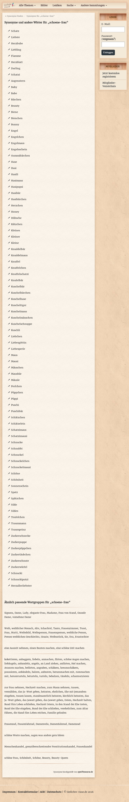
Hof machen (78, 663)
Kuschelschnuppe (21, 323)
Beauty (15, 105)
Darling (15, 68)
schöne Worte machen (17, 735)
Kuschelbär (18, 286)
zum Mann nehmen (58, 687)
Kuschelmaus (19, 311)
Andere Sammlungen (94, 5)
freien (67, 700)
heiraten (46, 691)
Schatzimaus (18, 429)
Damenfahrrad (58, 724)
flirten (58, 659)
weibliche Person (76, 632)
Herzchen (17, 205)
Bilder (44, 5)
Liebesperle (18, 348)
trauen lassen (24, 696)
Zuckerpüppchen (21, 548)
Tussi (83, 628)
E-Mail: (106, 24)
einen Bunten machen (42, 648)
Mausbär (16, 373)
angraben (41, 667)
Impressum (9, 792)
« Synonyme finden (14, 16)
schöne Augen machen (76, 659)
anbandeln (24, 663)
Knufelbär (17, 280)
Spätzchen (17, 498)
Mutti (14, 632)
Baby (14, 87)
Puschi (15, 404)
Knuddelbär (18, 249)
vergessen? (108, 39)
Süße (14, 504)
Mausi (14, 361)
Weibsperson (39, 632)
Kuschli (15, 330)
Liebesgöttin (18, 342)
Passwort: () (108, 38)
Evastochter (82, 636)
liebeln (36, 659)
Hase (14, 161)
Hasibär (15, 193)
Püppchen (17, 392)
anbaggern (25, 659)
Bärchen (16, 99)
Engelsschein (19, 149)
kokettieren (10, 659)
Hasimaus (17, 180)
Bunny (15, 124)
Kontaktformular (28, 792)
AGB (42, 792)
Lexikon (57, 5)
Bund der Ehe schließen (45, 708)
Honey (15, 211)
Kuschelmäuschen (22, 317)
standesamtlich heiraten (47, 696)
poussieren (10, 672)
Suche (71, 5)
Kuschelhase (18, 299)
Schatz (15, 31)
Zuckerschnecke (20, 535)
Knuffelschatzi (20, 274)
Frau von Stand (67, 612)
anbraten (46, 672)
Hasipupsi (17, 186)
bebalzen (54, 676)
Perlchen (16, 386)
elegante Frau (37, 612)
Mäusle (15, 380)
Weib (7, 628)
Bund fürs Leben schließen (19, 704)
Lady (25, 612)
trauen (75, 687)
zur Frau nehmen (14, 687)
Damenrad (74, 724)
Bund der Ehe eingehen (17, 708)
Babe (14, 93)
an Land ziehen (49, 663)
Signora (8, 612)
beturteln (32, 676)
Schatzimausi (19, 436)
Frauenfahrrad (26, 724)
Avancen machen (14, 667)
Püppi (14, 398)
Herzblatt (17, 62)
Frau (7, 632)
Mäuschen (17, 367)
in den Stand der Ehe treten (71, 704)
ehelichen (57, 691)
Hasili (14, 174)
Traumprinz (18, 529)
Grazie (44, 636)
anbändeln (24, 672)
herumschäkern (69, 667)
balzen (35, 672)
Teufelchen (18, 517)
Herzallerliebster (21, 585)
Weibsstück (56, 636)
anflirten (65, 663)
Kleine (15, 242)
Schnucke (17, 442)
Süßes (14, 510)
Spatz (14, 492)
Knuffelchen (18, 267)
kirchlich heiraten (73, 696)
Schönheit (17, 479)
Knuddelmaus (19, 255)
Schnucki (16, 573)
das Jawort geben (32, 700)
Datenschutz (54, 792)
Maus (14, 355)
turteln (43, 676)
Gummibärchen (20, 155)
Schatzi (15, 74)
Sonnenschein (19, 486)
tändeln (64, 676)
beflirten (30, 667)
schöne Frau (11, 758)
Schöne (15, 473)
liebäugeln (10, 663)
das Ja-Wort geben (28, 691)
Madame (52, 612)
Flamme (16, 55)
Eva (71, 636)
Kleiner (15, 236)
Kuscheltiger (18, 305)
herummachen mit (63, 672)
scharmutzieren (80, 676)
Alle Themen (27, 5)
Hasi (13, 168)
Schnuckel (17, 454)
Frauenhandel (84, 746)
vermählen (10, 691)
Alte (37, 628)
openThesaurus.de (85, 772)
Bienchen (17, 118)
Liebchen (16, 336)
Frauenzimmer (69, 628)
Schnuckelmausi (21, 467)
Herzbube (17, 43)
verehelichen (67, 708)
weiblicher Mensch (22, 628)
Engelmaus (17, 143)
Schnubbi (17, 448)
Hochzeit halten (82, 700)
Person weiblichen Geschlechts (21, 636)
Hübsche (16, 217)
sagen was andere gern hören (47, 735)
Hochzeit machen (36, 687)
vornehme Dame (21, 617)
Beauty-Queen (60, 758)
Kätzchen (16, 224)
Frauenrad (10, 724)
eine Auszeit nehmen (16, 648)
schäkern (54, 667)
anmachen (47, 659)
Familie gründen (56, 712)
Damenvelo (42, 724)
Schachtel (46, 628)
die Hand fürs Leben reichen (30, 712)
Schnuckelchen (20, 461)
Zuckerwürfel (19, 567)
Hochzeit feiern (45, 704)
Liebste (15, 37)
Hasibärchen (18, 199)
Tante (56, 628)
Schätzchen (18, 417)
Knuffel (15, 261)
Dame (18, 612)
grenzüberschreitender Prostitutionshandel (50, 746)
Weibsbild (25, 632)
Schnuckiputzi (19, 579)
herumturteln (18, 676)
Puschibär (17, 411)
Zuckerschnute (20, 560)
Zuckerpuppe (19, 542)
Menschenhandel (14, 746)
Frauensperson (56, 632)
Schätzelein (18, 423)
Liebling (16, 49)
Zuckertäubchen (21, 554)
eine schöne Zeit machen (70, 648)
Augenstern (18, 80)
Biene (14, 112)
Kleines (15, 230)
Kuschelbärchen (20, 292)
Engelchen (17, 136)
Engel (14, 130)
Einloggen (108, 52)
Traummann (18, 523)
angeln (35, 663)
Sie (66, 636)
